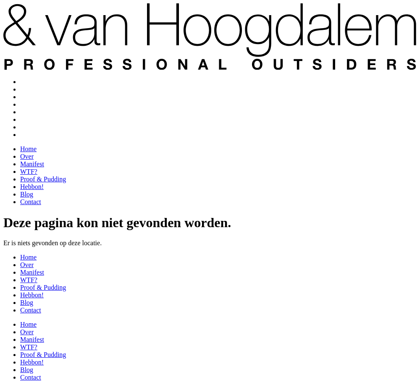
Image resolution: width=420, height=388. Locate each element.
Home (28, 81)
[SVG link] (210, 31)
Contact (30, 134)
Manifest (32, 96)
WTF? (28, 104)
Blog (26, 127)
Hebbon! (32, 119)
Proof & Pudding (43, 111)
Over (27, 89)
